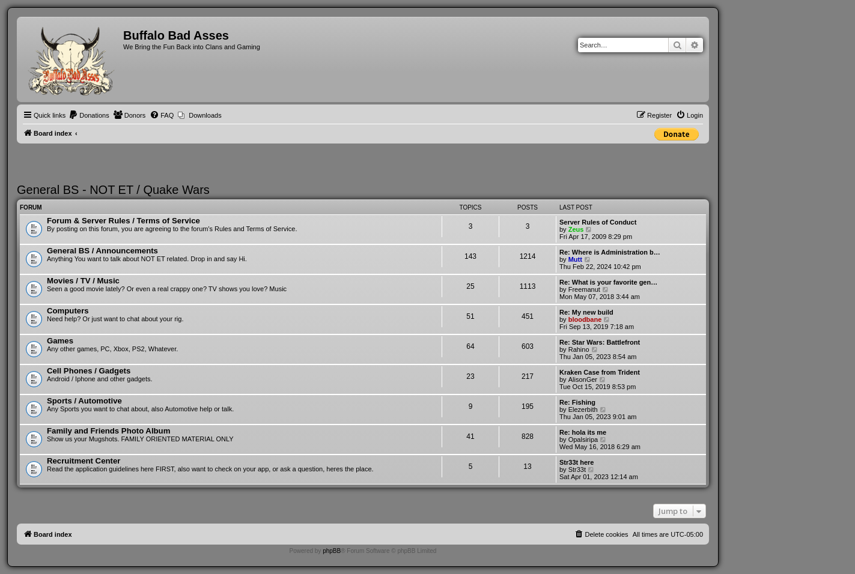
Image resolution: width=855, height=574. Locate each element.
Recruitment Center (83, 460)
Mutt (575, 259)
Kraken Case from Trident (599, 372)
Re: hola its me (582, 432)
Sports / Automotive (84, 400)
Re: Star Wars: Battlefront (599, 342)
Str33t (577, 469)
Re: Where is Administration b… (609, 252)
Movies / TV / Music (83, 280)
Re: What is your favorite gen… (608, 282)
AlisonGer (582, 379)
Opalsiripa (583, 439)
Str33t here (576, 462)
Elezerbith (583, 409)
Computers (68, 310)
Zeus (576, 229)
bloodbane (585, 319)
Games (60, 340)
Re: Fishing (577, 402)
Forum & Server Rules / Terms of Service (123, 220)
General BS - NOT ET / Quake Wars (113, 189)
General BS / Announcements (102, 250)
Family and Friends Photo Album (108, 430)
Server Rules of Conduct (597, 222)
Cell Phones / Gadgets (88, 370)
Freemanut (584, 289)
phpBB (332, 551)
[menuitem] (88, 115)
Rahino (578, 349)
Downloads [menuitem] (205, 115)
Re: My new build (586, 312)
